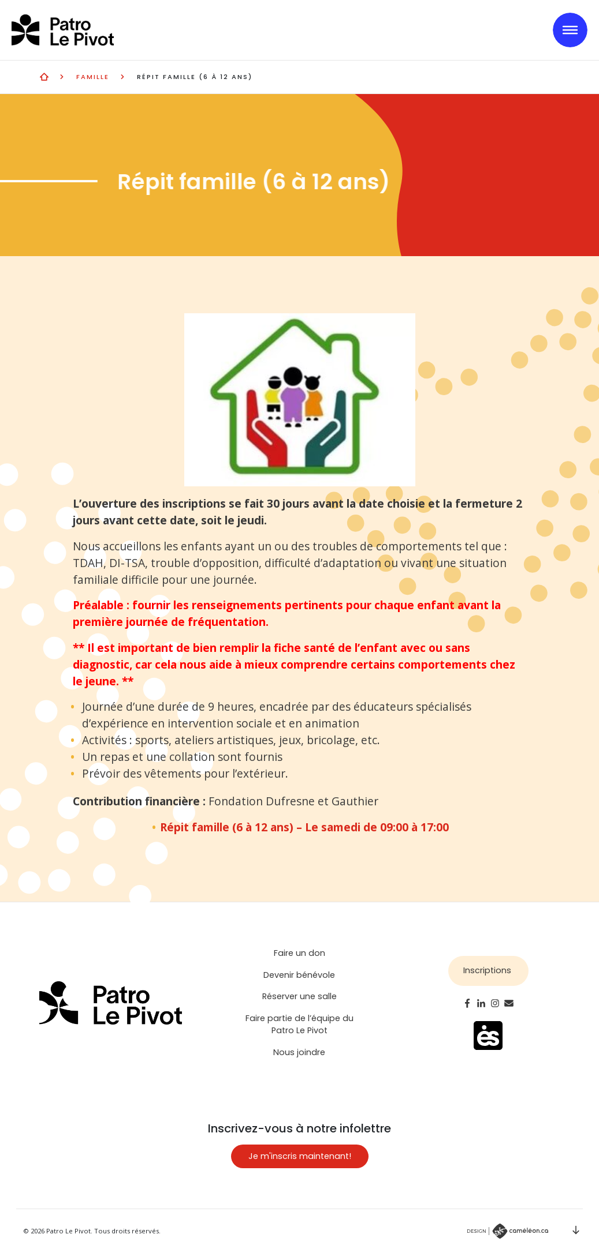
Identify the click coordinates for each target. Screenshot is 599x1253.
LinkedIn (481, 1003)
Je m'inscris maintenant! (299, 1156)
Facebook (467, 1003)
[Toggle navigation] (570, 30)
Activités (44, 76)
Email (509, 1003)
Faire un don (299, 953)
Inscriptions (487, 970)
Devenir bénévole (299, 975)
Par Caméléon (507, 1231)
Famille (92, 76)
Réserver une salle (299, 996)
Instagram (495, 1003)
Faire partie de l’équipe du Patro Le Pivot (299, 1024)
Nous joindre (299, 1052)
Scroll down (575, 1229)
